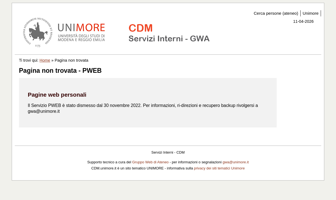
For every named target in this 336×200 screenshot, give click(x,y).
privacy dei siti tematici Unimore (219, 168)
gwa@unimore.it (236, 162)
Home (45, 60)
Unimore (310, 13)
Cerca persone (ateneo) (276, 13)
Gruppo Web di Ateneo (150, 162)
